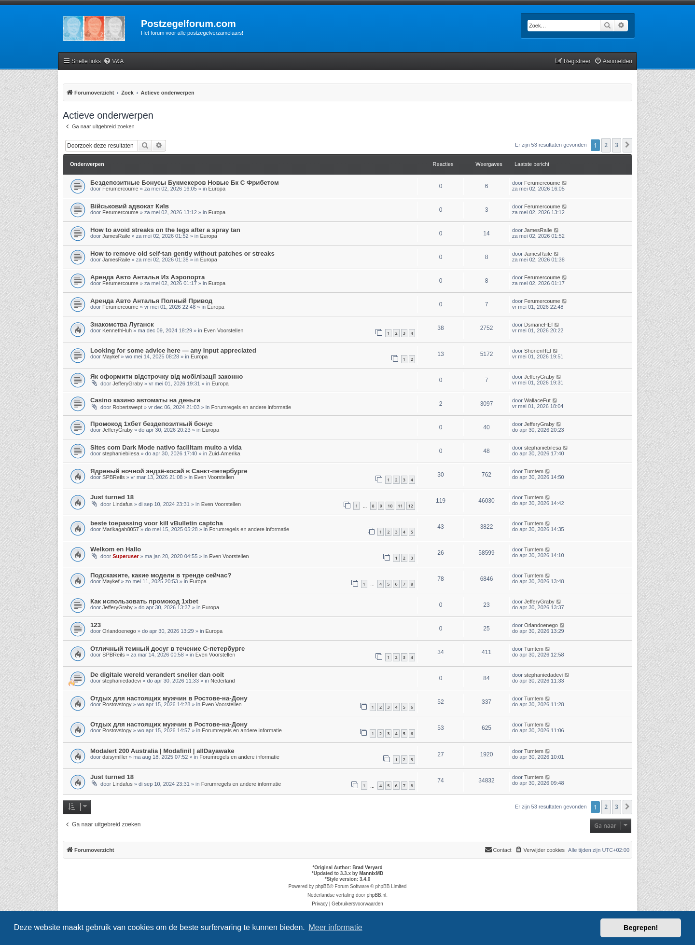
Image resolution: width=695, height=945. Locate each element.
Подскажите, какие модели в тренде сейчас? (160, 575)
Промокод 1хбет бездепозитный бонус (151, 423)
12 (410, 506)
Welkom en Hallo (115, 549)
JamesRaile (116, 236)
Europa (216, 189)
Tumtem (533, 471)
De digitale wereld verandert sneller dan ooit (157, 674)
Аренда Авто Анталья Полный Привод (151, 300)
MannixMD (371, 873)
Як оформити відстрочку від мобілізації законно (166, 376)
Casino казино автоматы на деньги (145, 400)
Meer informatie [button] (335, 927)
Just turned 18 (112, 497)
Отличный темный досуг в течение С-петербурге (167, 648)
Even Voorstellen (224, 330)
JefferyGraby (127, 383)
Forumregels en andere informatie (251, 407)
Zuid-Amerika (224, 453)
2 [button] (606, 145)
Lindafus (122, 504)
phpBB (322, 886)
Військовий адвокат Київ (129, 206)
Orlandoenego (119, 631)
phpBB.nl (377, 895)
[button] (627, 145)
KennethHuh (117, 330)
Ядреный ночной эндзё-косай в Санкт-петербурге (169, 471)
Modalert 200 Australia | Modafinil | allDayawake (162, 750)
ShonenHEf (537, 351)
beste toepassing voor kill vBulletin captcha (156, 523)
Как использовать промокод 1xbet (144, 601)
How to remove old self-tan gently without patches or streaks (182, 253)
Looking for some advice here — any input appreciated (173, 350)
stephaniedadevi (121, 681)
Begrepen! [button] (641, 927)
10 (390, 506)
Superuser (125, 556)
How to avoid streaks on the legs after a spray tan (165, 229)
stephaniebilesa (120, 453)
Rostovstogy (117, 704)
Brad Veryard (367, 867)
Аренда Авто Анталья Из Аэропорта (147, 277)
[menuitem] (113, 61)
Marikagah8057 (120, 529)
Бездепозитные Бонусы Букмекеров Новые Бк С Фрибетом (184, 182)
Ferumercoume (120, 189)
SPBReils (113, 477)
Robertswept (127, 407)
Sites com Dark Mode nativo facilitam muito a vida (166, 447)
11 (400, 506)
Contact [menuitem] (498, 849)
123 (95, 625)
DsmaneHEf (538, 325)
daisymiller (114, 757)
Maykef (110, 356)
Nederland (222, 681)
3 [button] (616, 145)
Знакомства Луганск (122, 324)
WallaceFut (537, 400)
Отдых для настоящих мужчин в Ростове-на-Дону (169, 698)
